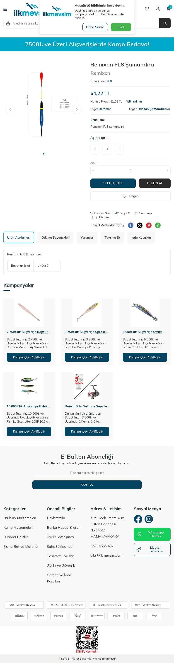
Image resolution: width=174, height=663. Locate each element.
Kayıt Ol (87, 484)
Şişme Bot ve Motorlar (21, 547)
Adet (93, 162)
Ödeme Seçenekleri (55, 237)
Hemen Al (155, 183)
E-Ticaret (73, 658)
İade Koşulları (141, 237)
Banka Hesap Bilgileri (63, 528)
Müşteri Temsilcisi (150, 550)
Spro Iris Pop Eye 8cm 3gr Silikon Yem (86, 334)
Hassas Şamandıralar (154, 109)
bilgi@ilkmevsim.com (106, 555)
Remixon (100, 73)
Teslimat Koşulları (61, 556)
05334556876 (101, 546)
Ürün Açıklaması (18, 237)
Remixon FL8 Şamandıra (107, 126)
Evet (121, 27)
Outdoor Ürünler (15, 537)
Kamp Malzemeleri (18, 528)
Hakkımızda (56, 518)
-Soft (63, 658)
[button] (43, 153)
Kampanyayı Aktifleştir (29, 357)
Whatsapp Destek (151, 535)
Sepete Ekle (113, 183)
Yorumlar (87, 237)
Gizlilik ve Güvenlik (61, 566)
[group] (43, 105)
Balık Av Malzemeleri (19, 518)
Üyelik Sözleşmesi (61, 537)
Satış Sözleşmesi (60, 547)
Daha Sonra (95, 27)
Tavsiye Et (122, 213)
